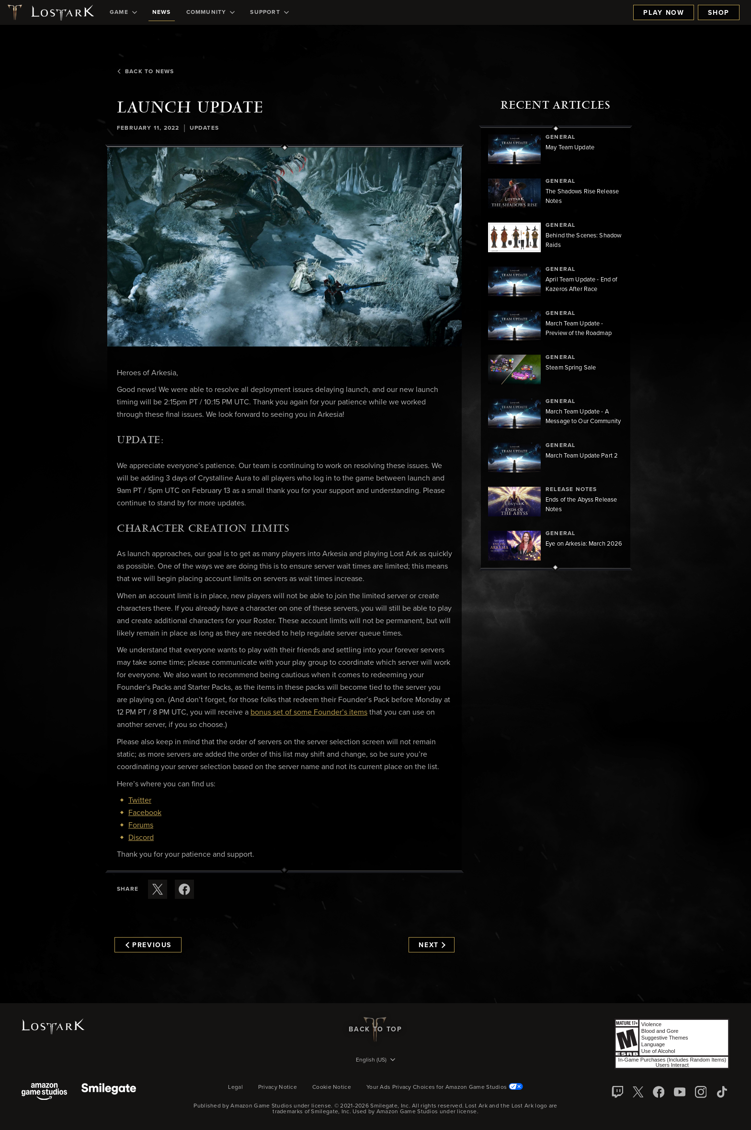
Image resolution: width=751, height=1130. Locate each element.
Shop (718, 13)
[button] (284, 247)
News (161, 12)
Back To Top (375, 1029)
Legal (235, 1087)
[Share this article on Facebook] (184, 889)
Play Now (663, 13)
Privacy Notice (277, 1087)
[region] (555, 348)
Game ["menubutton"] (123, 12)
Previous (148, 945)
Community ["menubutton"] (210, 12)
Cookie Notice (331, 1087)
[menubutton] (375, 1060)
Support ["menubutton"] (269, 12)
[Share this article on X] (157, 889)
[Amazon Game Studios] (44, 1092)
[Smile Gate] (108, 1092)
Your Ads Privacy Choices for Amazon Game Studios (444, 1087)
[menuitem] (123, 12)
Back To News (145, 72)
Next (432, 945)
